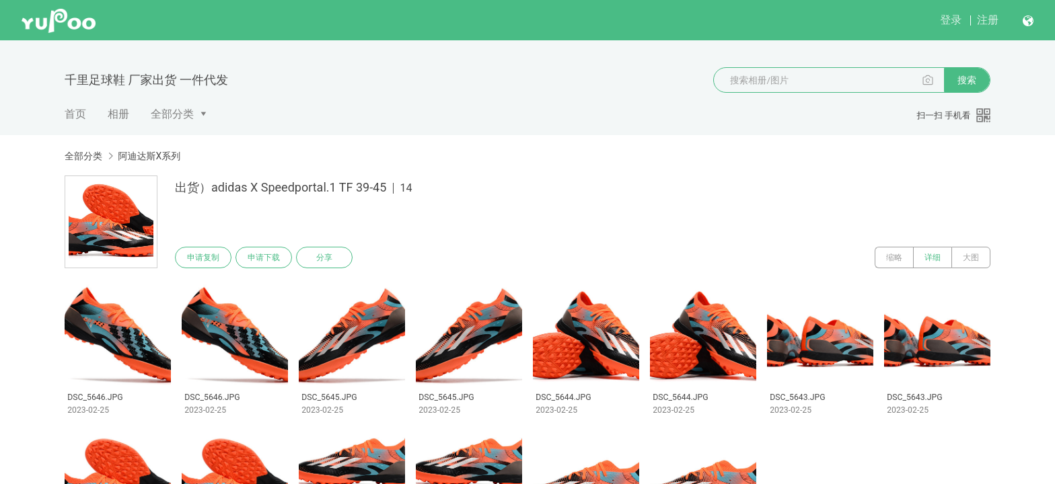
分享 (324, 257)
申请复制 (203, 257)
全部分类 (172, 114)
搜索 (966, 80)
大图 (971, 257)
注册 (987, 19)
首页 (75, 114)
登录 (950, 19)
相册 (118, 114)
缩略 (894, 257)
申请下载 (264, 257)
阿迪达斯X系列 (149, 156)
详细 (932, 257)
